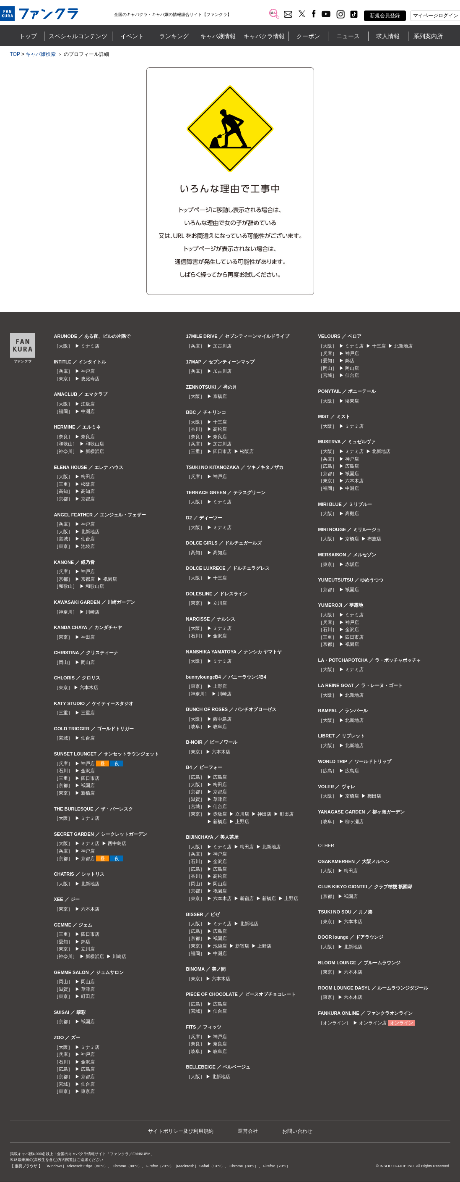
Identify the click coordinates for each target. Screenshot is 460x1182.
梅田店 (88, 476)
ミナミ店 (90, 345)
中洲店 (88, 411)
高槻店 (352, 513)
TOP (15, 54)
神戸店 (88, 371)
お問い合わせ (297, 1131)
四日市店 (90, 778)
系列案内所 (428, 36)
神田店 (88, 637)
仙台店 (88, 538)
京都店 (88, 498)
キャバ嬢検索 (41, 54)
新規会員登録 (385, 15)
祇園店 (110, 579)
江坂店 (88, 403)
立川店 (88, 948)
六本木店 (89, 687)
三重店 (88, 712)
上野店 (220, 686)
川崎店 (92, 611)
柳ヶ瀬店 (354, 821)
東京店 (88, 1091)
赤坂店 (220, 813)
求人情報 (388, 36)
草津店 (88, 989)
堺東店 (352, 400)
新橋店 (88, 792)
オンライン (401, 1022)
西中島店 (117, 843)
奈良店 (88, 436)
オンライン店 (373, 1022)
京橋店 (220, 396)
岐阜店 (220, 726)
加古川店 (222, 345)
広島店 (88, 1068)
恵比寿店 (90, 378)
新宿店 (247, 898)
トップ (28, 36)
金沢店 (88, 770)
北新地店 (90, 531)
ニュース (348, 36)
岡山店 (88, 662)
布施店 (374, 538)
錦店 (85, 941)
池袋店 (88, 546)
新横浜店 (95, 451)
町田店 (88, 996)
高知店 (88, 491)
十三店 (220, 421)
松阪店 (88, 484)
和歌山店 (95, 443)
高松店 (220, 429)
